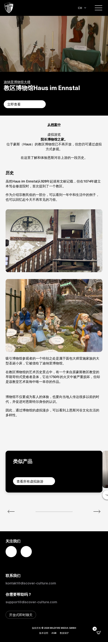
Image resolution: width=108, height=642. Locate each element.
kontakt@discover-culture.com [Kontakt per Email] (31, 583)
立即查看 (14, 104)
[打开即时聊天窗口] (21, 615)
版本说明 (43, 632)
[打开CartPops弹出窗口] (98, 632)
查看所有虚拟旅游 (30, 481)
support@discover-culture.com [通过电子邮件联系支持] (31, 601)
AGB (54, 632)
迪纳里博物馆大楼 (17, 81)
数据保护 (64, 632)
